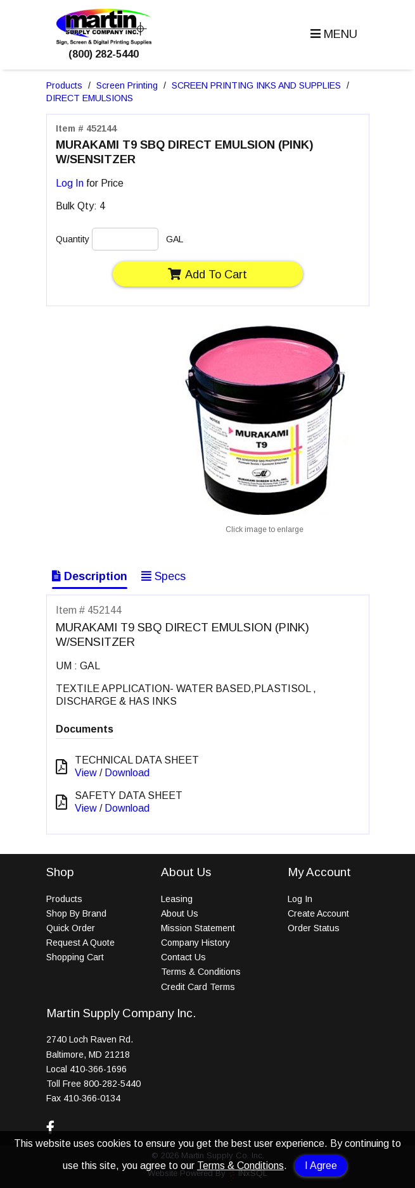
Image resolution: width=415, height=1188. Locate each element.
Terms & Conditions (240, 1165)
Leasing (177, 899)
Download (127, 772)
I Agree (321, 1165)
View (86, 772)
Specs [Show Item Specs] (163, 576)
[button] (332, 34)
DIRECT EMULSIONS (89, 98)
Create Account (318, 913)
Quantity (72, 239)
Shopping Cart (75, 957)
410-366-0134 (91, 1098)
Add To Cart (207, 274)
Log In (70, 183)
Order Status (314, 928)
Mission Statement (198, 928)
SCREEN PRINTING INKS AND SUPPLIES (256, 85)
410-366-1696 (98, 1069)
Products (64, 85)
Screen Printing (127, 85)
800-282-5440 (112, 1084)
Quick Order (70, 928)
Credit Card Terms (198, 987)
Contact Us (183, 957)
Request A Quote (80, 942)
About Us (179, 913)
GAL (174, 239)
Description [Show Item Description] (89, 576)
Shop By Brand (76, 913)
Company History (195, 942)
